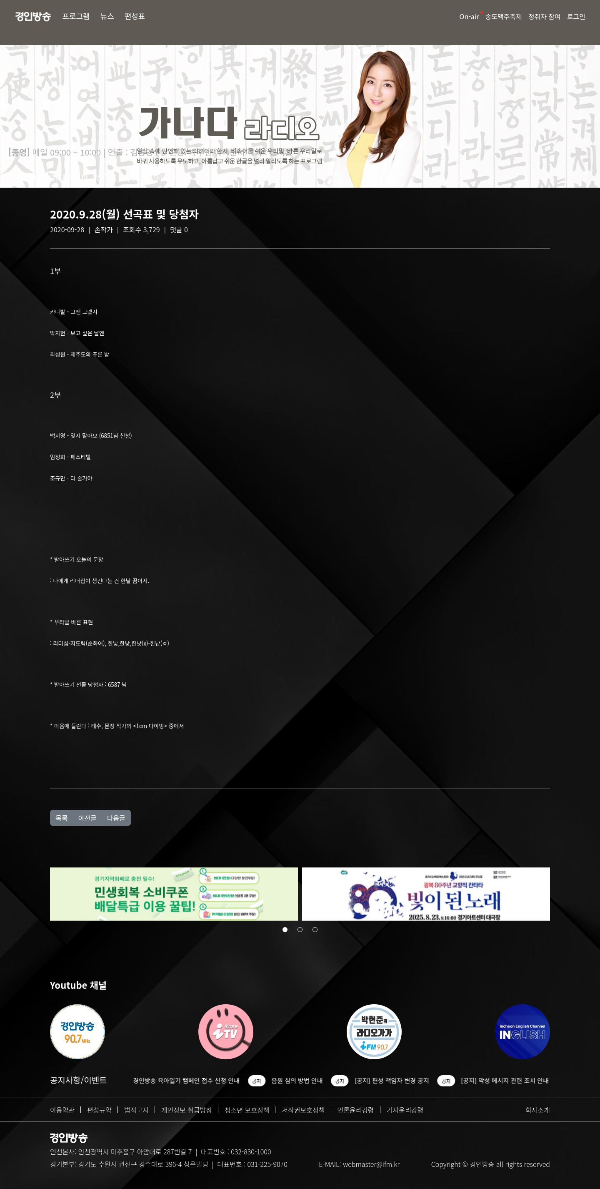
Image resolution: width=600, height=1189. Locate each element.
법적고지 (136, 1110)
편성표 (135, 15)
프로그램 (76, 15)
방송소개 (22, 177)
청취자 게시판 (66, 177)
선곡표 (106, 177)
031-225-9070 (267, 1164)
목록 (61, 818)
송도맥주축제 (503, 16)
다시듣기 (162, 177)
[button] (285, 930)
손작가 (104, 229)
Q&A (132, 177)
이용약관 (62, 1110)
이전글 (87, 818)
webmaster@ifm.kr (371, 1164)
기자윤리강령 (405, 1110)
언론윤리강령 (356, 1110)
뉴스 (107, 15)
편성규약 (99, 1110)
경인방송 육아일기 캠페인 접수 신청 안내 (191, 1080)
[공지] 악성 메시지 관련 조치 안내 (509, 1080)
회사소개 (537, 1110)
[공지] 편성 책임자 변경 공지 (396, 1080)
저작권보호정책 (303, 1110)
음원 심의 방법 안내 (301, 1080)
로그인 (576, 16)
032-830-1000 (251, 1151)
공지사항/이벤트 (78, 1080)
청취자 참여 (544, 16)
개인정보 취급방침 (186, 1110)
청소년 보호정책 (247, 1110)
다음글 (116, 818)
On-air (469, 16)
